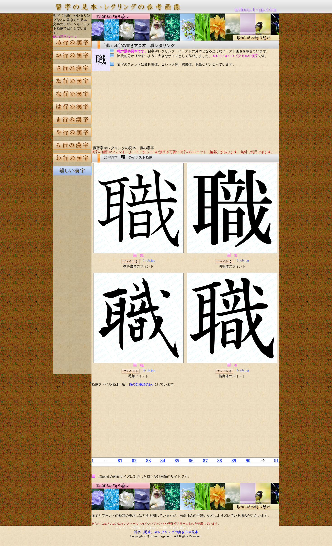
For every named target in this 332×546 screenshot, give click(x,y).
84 (162, 460)
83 (148, 460)
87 (205, 460)
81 (120, 460)
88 (219, 460)
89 (233, 460)
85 (177, 460)
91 (276, 460)
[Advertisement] (72, 255)
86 (191, 460)
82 (134, 460)
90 (248, 460)
